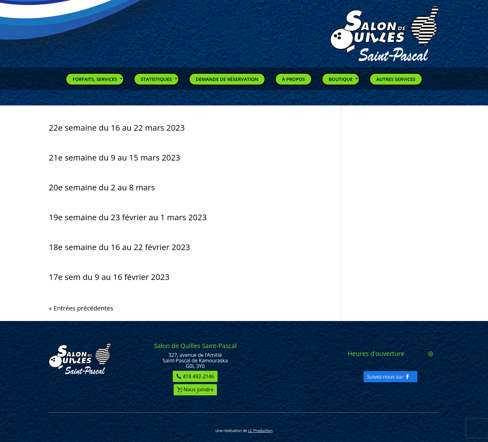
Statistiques (156, 79)
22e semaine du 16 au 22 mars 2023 (117, 127)
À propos (293, 79)
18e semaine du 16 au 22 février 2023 (119, 247)
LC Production (260, 430)
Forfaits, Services (95, 79)
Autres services (395, 79)
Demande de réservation (227, 79)
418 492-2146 (198, 376)
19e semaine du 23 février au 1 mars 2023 (128, 217)
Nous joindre (199, 389)
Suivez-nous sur (385, 376)
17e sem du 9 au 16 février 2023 (109, 276)
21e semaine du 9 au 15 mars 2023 (114, 157)
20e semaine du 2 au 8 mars (102, 187)
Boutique (341, 79)
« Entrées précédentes (81, 308)
